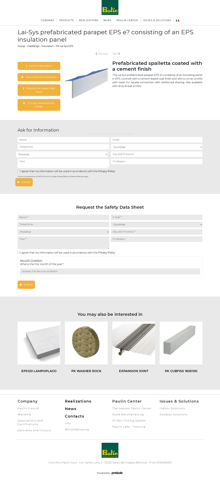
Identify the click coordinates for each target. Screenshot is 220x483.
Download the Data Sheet (39, 77)
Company (47, 20)
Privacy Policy (106, 172)
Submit (23, 182)
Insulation (47, 46)
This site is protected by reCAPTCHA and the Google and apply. (53, 177)
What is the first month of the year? (42, 264)
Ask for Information (39, 65)
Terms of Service (77, 177)
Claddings (33, 46)
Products (66, 20)
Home (21, 46)
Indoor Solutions (172, 409)
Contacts (74, 417)
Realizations (89, 20)
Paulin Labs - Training (128, 427)
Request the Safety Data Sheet (39, 90)
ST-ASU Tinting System (129, 421)
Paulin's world (28, 409)
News (107, 20)
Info (68, 424)
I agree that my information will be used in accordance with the (66, 172)
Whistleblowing (77, 430)
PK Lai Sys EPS (64, 46)
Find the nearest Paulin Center (39, 105)
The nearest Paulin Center (132, 409)
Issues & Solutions (157, 20)
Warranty (24, 415)
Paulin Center (127, 20)
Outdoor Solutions (173, 415)
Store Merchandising (128, 415)
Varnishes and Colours (34, 431)
